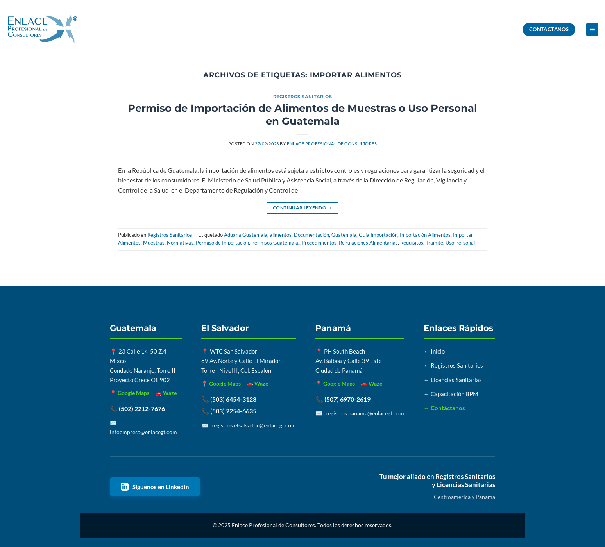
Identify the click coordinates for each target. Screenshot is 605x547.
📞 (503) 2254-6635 (228, 411)
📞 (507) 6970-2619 (343, 399)
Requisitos (411, 243)
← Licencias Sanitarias (453, 379)
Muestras (154, 243)
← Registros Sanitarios (453, 365)
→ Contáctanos (444, 407)
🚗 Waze (166, 393)
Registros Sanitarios (302, 96)
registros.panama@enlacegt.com (365, 413)
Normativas (180, 243)
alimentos (281, 235)
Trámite (434, 243)
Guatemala (343, 235)
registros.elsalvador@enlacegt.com (253, 425)
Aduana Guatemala (245, 235)
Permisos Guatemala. (275, 243)
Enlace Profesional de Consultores (332, 143)
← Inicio (434, 351)
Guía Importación (378, 235)
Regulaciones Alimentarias (368, 243)
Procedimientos (319, 243)
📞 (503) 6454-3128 (228, 399)
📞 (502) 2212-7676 (137, 408)
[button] (592, 29)
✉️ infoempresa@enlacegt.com (143, 427)
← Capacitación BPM (451, 393)
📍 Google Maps (129, 393)
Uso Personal (460, 243)
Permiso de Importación (222, 243)
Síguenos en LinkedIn (155, 487)
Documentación (311, 235)
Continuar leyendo (302, 207)
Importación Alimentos (425, 235)
